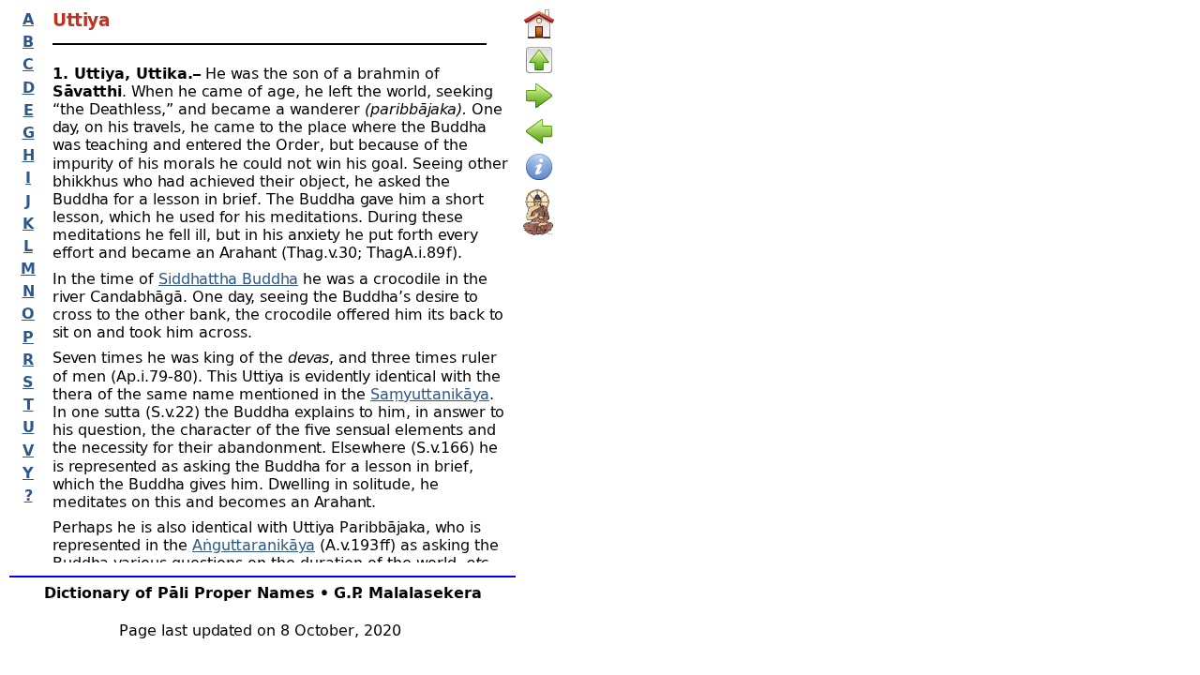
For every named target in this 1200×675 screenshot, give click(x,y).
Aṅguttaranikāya (253, 544)
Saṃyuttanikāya (429, 393)
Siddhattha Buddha (228, 278)
